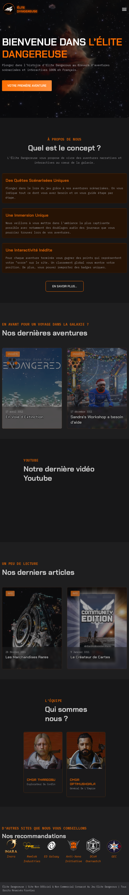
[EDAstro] (114, 849)
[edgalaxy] (51, 849)
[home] (29, 9)
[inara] (11, 849)
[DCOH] (93, 851)
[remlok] (31, 851)
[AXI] (73, 851)
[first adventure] (27, 85)
